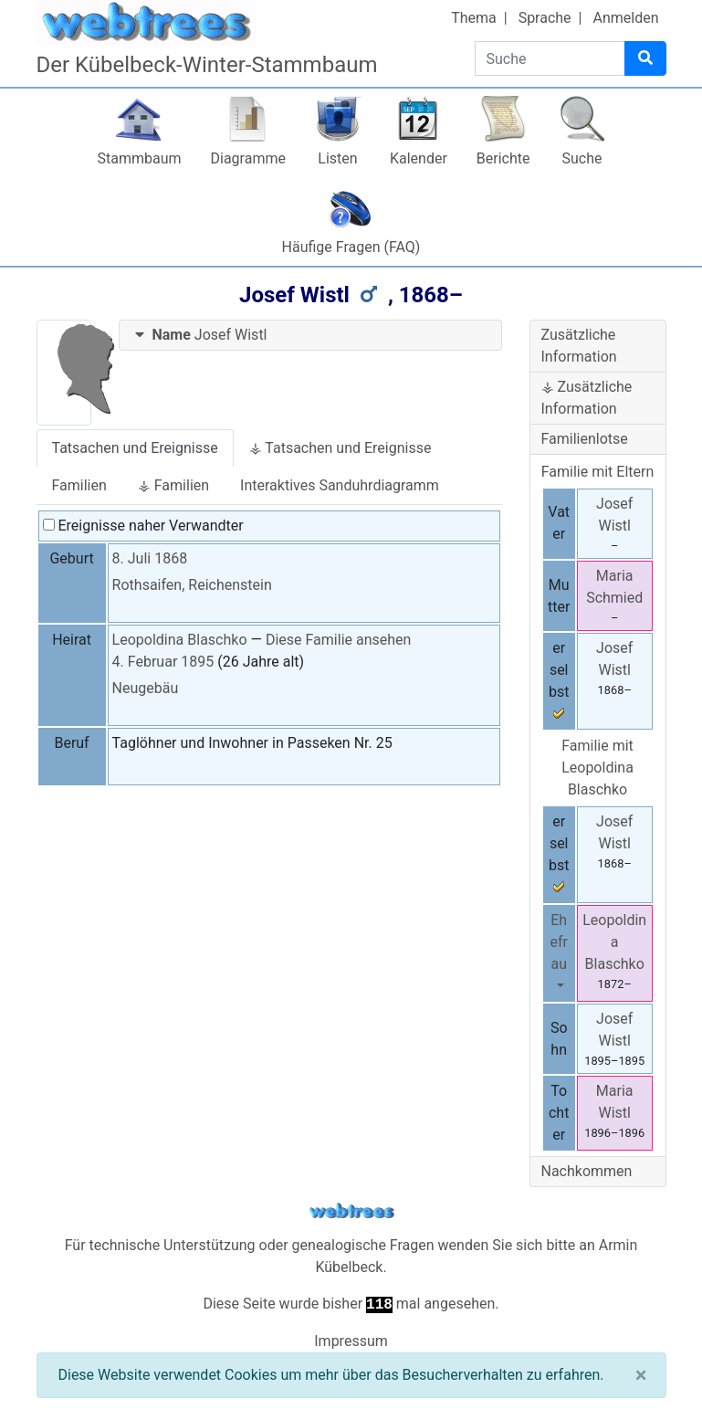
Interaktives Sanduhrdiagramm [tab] (339, 485)
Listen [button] (337, 158)
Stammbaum (139, 158)
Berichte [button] (503, 158)
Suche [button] (582, 158)
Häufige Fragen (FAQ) (351, 247)
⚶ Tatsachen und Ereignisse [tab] (340, 448)
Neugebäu (145, 688)
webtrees (351, 1211)
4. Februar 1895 (163, 661)
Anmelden (625, 17)
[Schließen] (641, 1375)
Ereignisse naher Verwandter (143, 525)
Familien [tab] (79, 485)
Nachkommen (587, 1171)
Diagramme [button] (248, 158)
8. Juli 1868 (150, 558)
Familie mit (597, 767)
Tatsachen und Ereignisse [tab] (135, 448)
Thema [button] (474, 17)
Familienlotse (584, 438)
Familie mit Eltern (598, 471)
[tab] (310, 336)
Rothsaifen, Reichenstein (192, 585)
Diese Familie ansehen (338, 639)
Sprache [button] (545, 17)
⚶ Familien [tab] (173, 485)
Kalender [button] (418, 158)
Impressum (351, 1341)
